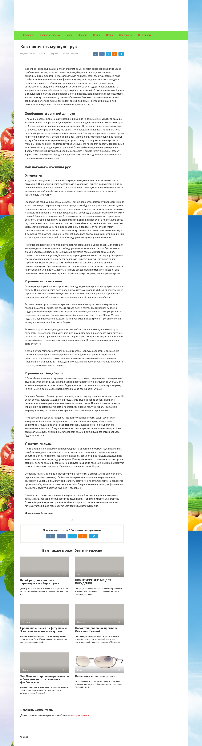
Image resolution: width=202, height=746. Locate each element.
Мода (69, 35)
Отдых (109, 35)
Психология (125, 35)
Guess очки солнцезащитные (95, 676)
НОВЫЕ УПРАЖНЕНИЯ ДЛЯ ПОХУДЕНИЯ (93, 581)
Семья (96, 35)
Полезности (144, 35)
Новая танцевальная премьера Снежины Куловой (96, 629)
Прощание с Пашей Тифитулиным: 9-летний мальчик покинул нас (43, 629)
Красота (82, 35)
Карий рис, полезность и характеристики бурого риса (39, 581)
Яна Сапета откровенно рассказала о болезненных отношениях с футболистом (44, 679)
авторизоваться (80, 715)
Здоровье (28, 35)
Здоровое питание (50, 35)
